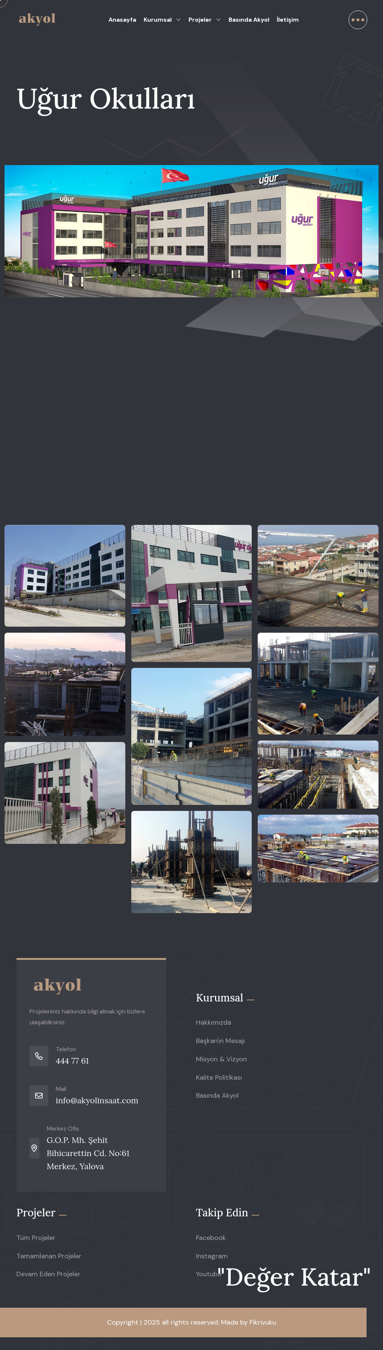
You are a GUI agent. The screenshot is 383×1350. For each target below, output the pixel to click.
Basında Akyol (249, 20)
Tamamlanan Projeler (49, 1256)
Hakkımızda (213, 1022)
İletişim (288, 20)
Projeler (200, 20)
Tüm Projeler (35, 1237)
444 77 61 (72, 1060)
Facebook (211, 1237)
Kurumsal (158, 20)
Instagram (212, 1256)
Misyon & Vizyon (221, 1059)
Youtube (208, 1274)
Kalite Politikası (219, 1077)
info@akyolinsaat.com (97, 1100)
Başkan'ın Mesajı (220, 1040)
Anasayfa (122, 20)
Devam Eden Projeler (48, 1274)
